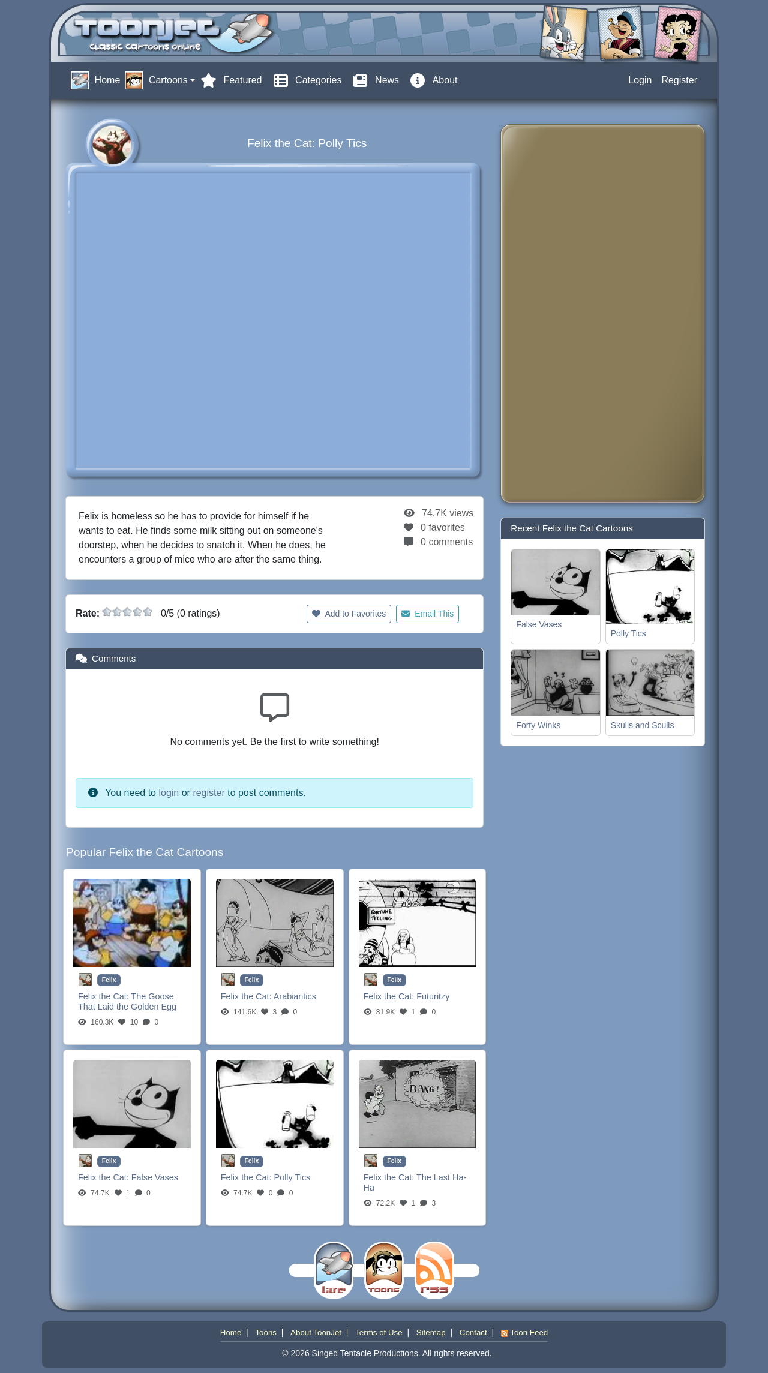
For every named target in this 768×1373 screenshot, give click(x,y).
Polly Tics (292, 1177)
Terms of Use (379, 1332)
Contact (473, 1332)
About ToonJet (315, 1332)
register (208, 793)
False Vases (154, 1177)
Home (231, 1332)
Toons (266, 1332)
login (168, 793)
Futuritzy (432, 996)
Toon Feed (524, 1332)
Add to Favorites (349, 613)
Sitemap (431, 1332)
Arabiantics (295, 996)
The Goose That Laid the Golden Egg (127, 1001)
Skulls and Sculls (642, 725)
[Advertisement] (558, 314)
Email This (427, 613)
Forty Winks (538, 725)
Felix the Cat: (104, 996)
